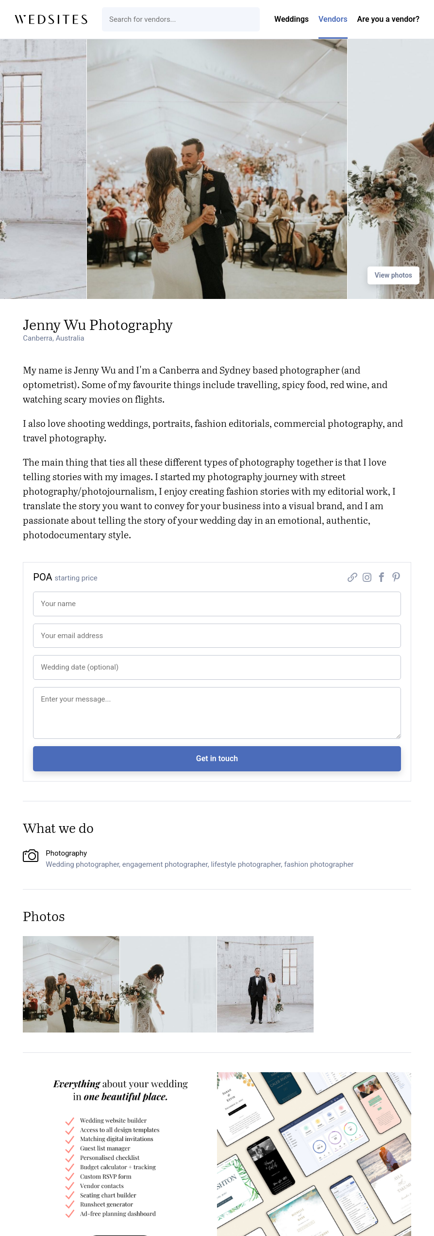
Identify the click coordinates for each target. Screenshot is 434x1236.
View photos (393, 275)
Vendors (333, 19)
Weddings (291, 19)
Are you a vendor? (388, 19)
